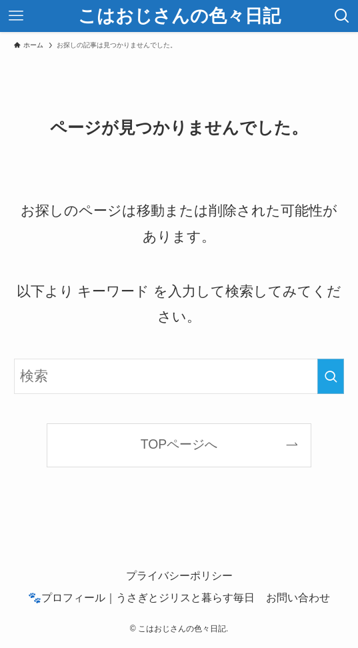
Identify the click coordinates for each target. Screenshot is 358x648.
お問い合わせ (298, 597)
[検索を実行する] (330, 376)
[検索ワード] (178, 376)
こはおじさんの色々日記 (179, 16)
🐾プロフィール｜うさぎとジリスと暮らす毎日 (141, 597)
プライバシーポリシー (179, 575)
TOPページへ (179, 444)
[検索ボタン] (342, 16)
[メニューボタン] (16, 16)
